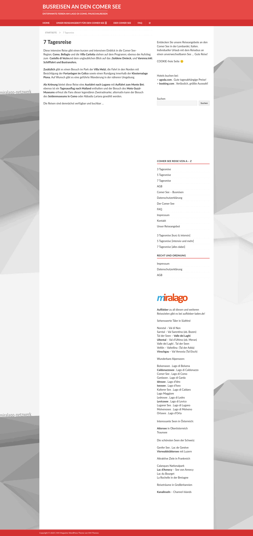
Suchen (161, 98)
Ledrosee (162, 397)
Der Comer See (122, 22)
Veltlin (160, 347)
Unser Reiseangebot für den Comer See (80, 22)
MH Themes (93, 533)
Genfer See (163, 447)
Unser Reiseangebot (168, 226)
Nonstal (161, 327)
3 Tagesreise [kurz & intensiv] (173, 235)
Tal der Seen (164, 335)
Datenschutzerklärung (169, 197)
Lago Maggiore (165, 393)
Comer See (163, 373)
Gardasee (162, 377)
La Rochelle (163, 477)
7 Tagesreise (164, 180)
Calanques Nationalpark (170, 465)
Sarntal (161, 331)
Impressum (163, 215)
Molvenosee (164, 409)
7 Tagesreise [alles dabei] (171, 246)
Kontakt (161, 220)
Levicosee (162, 401)
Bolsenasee (163, 365)
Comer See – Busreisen (170, 192)
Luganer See (164, 405)
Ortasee (161, 413)
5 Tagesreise (164, 174)
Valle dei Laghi (165, 343)
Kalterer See (164, 389)
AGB (159, 186)
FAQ (140, 22)
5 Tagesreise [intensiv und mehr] (175, 241)
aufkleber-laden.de (193, 313)
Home (46, 22)
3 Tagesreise (164, 169)
